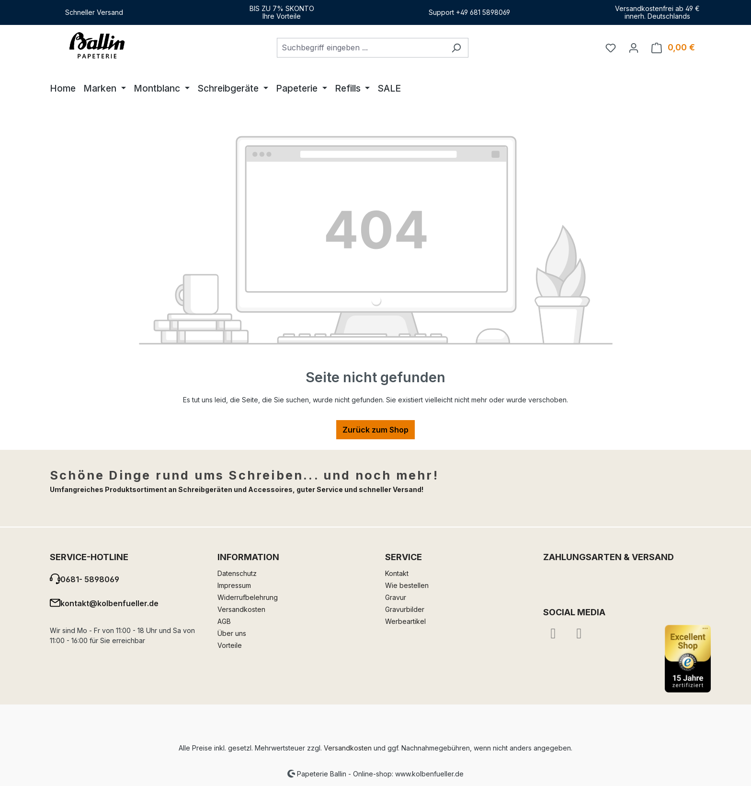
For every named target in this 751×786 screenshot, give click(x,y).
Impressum (234, 585)
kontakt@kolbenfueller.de (109, 603)
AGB (224, 621)
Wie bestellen (407, 585)
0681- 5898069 (89, 579)
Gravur (395, 597)
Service (403, 557)
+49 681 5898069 (483, 12)
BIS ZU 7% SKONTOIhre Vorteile (282, 12)
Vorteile (229, 645)
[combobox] (360, 48)
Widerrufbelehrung (247, 597)
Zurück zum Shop (375, 429)
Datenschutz (237, 573)
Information (248, 557)
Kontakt (397, 573)
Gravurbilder (404, 609)
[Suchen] (456, 48)
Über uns (231, 633)
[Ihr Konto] (633, 47)
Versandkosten (241, 609)
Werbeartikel (405, 621)
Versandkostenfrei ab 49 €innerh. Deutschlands (657, 12)
